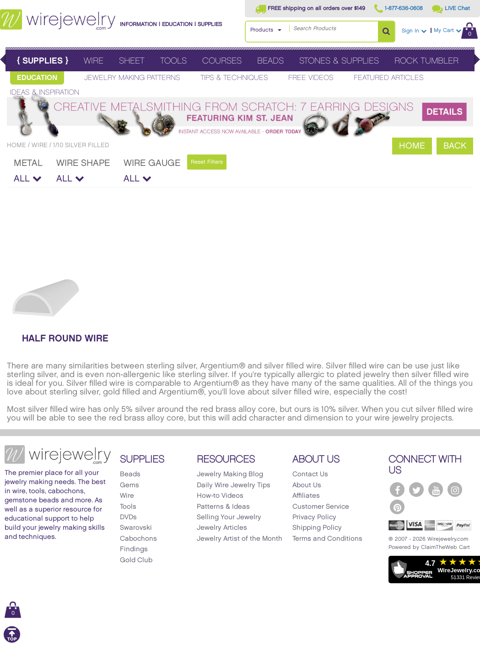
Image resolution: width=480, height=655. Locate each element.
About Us (306, 485)
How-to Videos (220, 496)
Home (16, 145)
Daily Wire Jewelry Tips (233, 485)
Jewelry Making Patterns (132, 78)
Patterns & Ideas (223, 507)
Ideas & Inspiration (44, 92)
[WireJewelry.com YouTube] (435, 489)
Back (454, 146)
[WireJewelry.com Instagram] (455, 489)
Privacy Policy (314, 517)
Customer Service (320, 507)
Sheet (132, 61)
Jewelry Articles (222, 528)
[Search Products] (386, 31)
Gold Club (136, 560)
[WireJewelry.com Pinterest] (397, 507)
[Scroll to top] (12, 641)
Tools (173, 61)
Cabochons (138, 539)
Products (261, 29)
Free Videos (311, 78)
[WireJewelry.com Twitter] (416, 489)
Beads (270, 61)
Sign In (414, 30)
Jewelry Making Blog (230, 474)
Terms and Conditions (327, 539)
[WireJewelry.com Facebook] (397, 489)
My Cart (456, 30)
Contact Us (310, 474)
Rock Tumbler (426, 61)
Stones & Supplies (339, 61)
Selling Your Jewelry (229, 517)
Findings (134, 549)
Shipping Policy (317, 528)
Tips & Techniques (234, 78)
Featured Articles (389, 78)
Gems (129, 485)
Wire (93, 61)
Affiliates (306, 496)
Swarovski (136, 528)
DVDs (128, 517)
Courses (222, 61)
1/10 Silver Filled (81, 145)
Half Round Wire (65, 338)
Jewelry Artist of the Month (239, 539)
